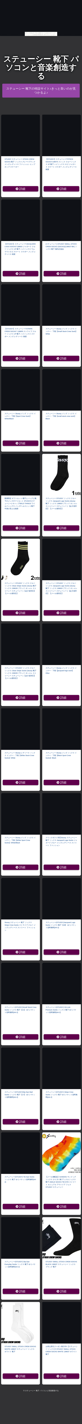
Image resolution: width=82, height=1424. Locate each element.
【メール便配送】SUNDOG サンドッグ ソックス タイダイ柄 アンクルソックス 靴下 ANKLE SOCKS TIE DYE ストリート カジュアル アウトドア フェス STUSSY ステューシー (61, 1182)
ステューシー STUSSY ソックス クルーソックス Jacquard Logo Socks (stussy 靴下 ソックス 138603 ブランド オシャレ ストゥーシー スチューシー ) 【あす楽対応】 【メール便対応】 (61, 503)
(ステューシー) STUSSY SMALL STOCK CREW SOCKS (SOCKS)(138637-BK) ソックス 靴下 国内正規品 (61, 246)
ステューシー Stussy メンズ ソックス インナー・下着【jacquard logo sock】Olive (61, 670)
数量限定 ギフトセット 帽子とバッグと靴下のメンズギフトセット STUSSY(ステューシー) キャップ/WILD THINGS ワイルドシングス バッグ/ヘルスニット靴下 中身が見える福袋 (20, 503)
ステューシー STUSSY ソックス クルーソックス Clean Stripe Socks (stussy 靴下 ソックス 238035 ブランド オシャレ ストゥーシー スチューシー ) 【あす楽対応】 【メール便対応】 (20, 588)
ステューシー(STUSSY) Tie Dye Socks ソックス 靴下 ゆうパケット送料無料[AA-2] (20, 1179)
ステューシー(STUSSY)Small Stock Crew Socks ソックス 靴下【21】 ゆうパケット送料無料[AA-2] (20, 1009)
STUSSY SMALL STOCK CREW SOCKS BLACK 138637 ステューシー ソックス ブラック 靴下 (61, 1264)
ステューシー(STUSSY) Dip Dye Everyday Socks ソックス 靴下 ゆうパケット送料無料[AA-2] (20, 1264)
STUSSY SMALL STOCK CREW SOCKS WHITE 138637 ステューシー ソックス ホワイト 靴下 (20, 1349)
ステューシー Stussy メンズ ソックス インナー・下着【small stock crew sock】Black (61, 416)
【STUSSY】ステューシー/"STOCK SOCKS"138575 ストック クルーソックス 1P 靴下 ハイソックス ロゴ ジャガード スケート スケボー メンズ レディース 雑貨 (61, 164)
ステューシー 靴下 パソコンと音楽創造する (41, 67)
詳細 (20, 189)
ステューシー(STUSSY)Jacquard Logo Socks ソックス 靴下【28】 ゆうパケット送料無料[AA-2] (61, 924)
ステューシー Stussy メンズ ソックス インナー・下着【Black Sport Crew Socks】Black (61, 755)
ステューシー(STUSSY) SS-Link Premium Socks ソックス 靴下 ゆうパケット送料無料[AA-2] (61, 1009)
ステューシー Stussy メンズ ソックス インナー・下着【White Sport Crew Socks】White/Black (20, 840)
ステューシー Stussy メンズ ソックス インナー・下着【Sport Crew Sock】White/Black (20, 416)
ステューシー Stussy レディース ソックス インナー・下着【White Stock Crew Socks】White (20, 755)
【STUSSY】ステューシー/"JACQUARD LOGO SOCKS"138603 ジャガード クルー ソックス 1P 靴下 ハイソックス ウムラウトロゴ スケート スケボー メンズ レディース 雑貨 (20, 249)
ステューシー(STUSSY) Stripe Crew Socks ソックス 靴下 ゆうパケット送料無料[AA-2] (61, 1094)
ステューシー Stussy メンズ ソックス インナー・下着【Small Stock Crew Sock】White (61, 331)
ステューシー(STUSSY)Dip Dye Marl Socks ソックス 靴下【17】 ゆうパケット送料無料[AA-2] (20, 1094)
